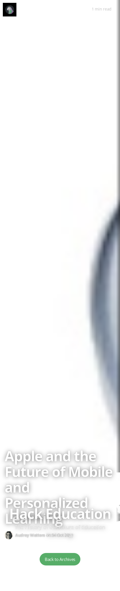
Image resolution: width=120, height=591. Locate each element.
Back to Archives (60, 559)
